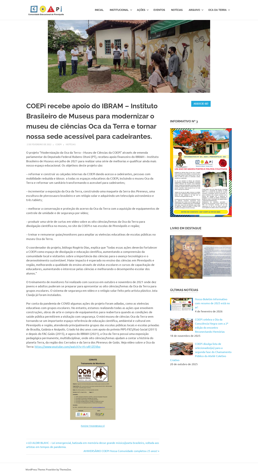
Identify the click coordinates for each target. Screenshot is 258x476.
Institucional (121, 10)
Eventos (159, 10)
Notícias (177, 10)
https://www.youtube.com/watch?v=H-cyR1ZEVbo (67, 346)
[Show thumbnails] (93, 425)
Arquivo (196, 10)
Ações (143, 10)
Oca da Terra (219, 10)
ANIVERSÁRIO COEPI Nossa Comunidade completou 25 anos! (120, 450)
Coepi (58, 144)
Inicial (99, 10)
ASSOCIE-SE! (201, 103)
